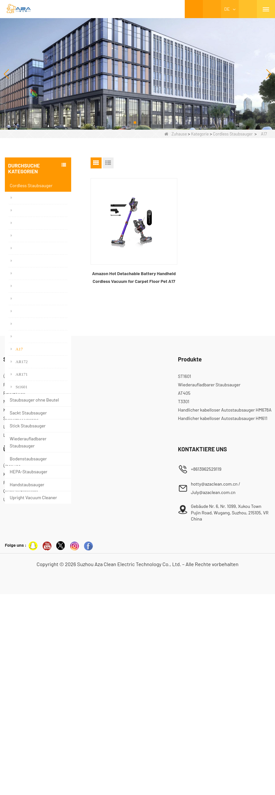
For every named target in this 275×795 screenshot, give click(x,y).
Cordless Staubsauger (233, 133)
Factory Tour (15, 683)
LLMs (8, 627)
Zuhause (175, 133)
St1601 (19, 386)
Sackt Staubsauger (28, 412)
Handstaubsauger (27, 484)
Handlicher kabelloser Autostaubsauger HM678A (224, 610)
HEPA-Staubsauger (28, 471)
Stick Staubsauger (28, 425)
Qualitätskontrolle (20, 691)
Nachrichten (15, 602)
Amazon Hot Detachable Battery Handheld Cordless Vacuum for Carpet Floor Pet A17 (134, 277)
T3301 (183, 602)
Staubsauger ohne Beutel (34, 400)
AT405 (184, 593)
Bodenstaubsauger (28, 458)
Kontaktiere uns (18, 610)
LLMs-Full (13, 635)
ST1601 (184, 576)
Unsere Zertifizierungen (26, 700)
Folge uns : (16, 745)
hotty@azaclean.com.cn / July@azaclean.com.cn (215, 689)
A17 (17, 349)
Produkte (12, 585)
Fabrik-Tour (14, 593)
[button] (119, 122)
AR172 (19, 361)
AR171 (19, 374)
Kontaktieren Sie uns (23, 675)
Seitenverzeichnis (20, 618)
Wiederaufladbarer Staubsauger (28, 442)
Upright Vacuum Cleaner (33, 497)
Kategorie (200, 133)
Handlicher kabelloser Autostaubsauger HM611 (222, 618)
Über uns (12, 576)
